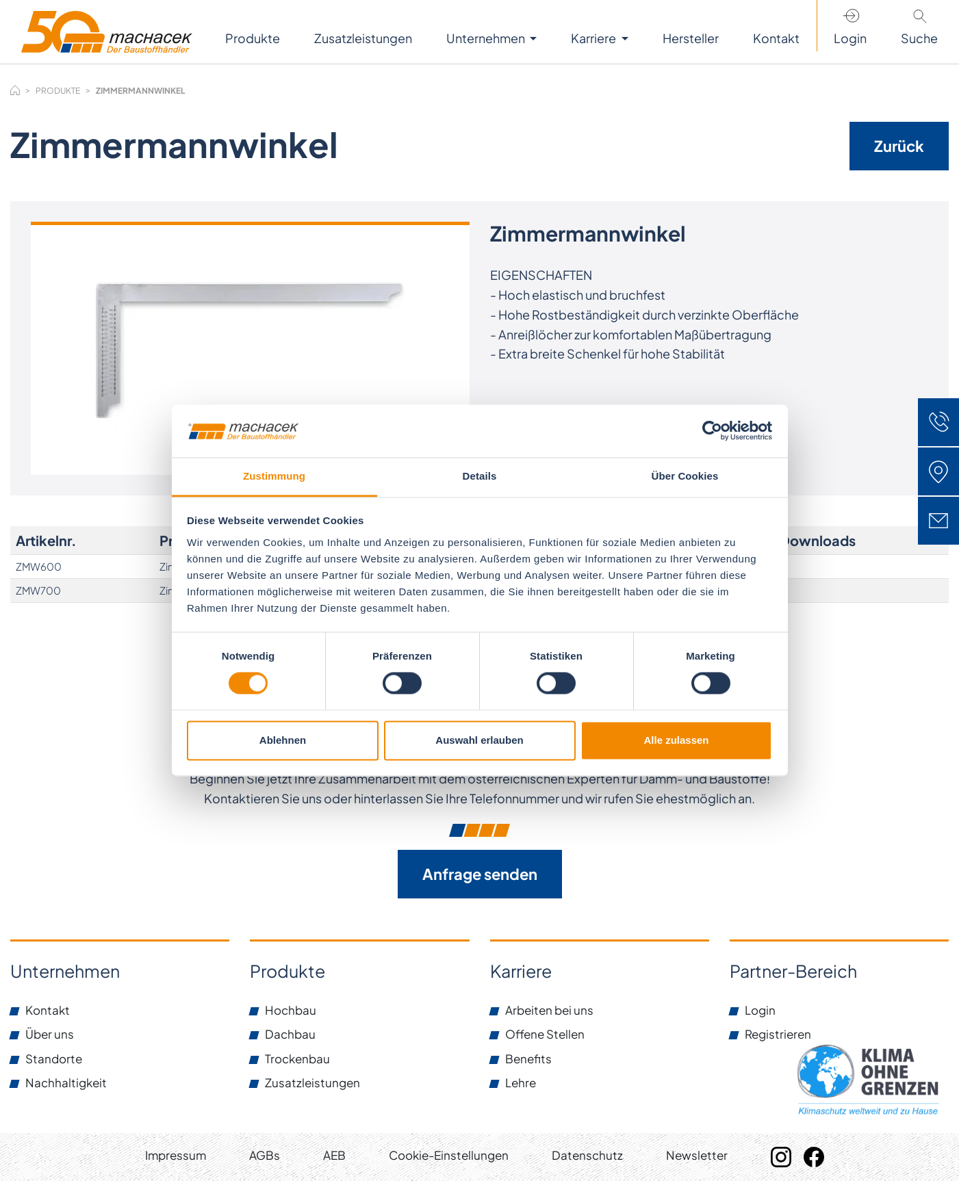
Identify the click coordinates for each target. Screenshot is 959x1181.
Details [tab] (480, 476)
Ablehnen (282, 740)
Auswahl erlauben (479, 740)
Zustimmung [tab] (274, 476)
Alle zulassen (675, 740)
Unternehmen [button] (486, 38)
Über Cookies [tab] (685, 476)
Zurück (899, 145)
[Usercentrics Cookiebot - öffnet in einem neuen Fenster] (712, 431)
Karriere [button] (594, 38)
